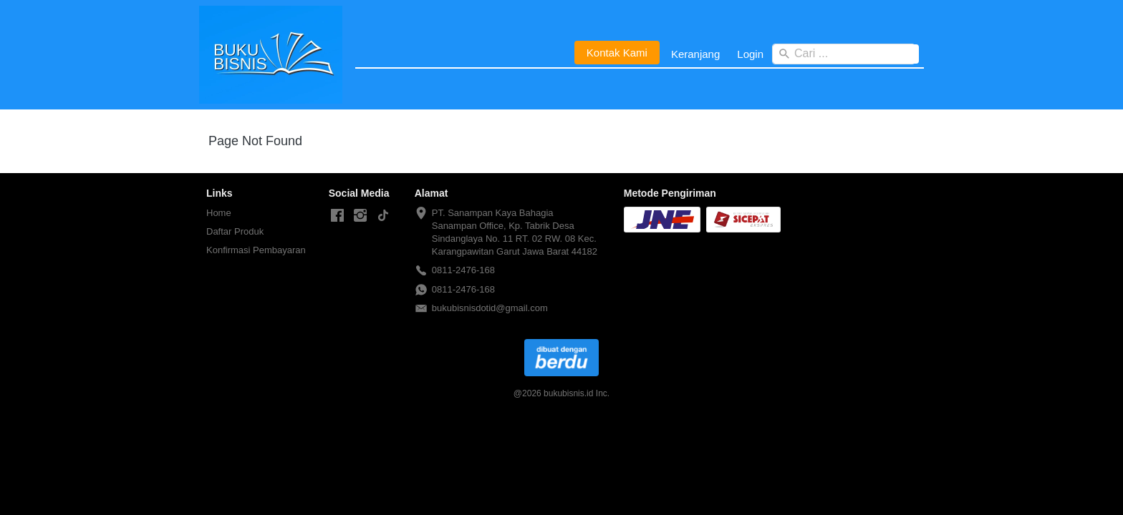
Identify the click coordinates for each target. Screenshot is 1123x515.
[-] (337, 216)
